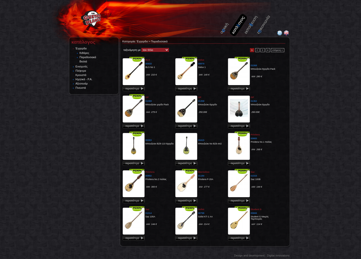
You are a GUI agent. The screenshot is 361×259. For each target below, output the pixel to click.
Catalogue (239, 22)
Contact (264, 22)
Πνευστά (80, 87)
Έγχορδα (80, 48)
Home (227, 22)
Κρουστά (80, 74)
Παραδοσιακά (87, 57)
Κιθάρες (84, 52)
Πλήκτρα (80, 70)
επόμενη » (278, 50)
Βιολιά (83, 61)
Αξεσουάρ (81, 83)
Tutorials (251, 22)
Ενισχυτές (81, 66)
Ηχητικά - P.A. (84, 79)
